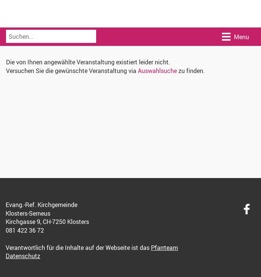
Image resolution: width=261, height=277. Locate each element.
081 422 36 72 (25, 230)
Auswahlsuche (157, 71)
